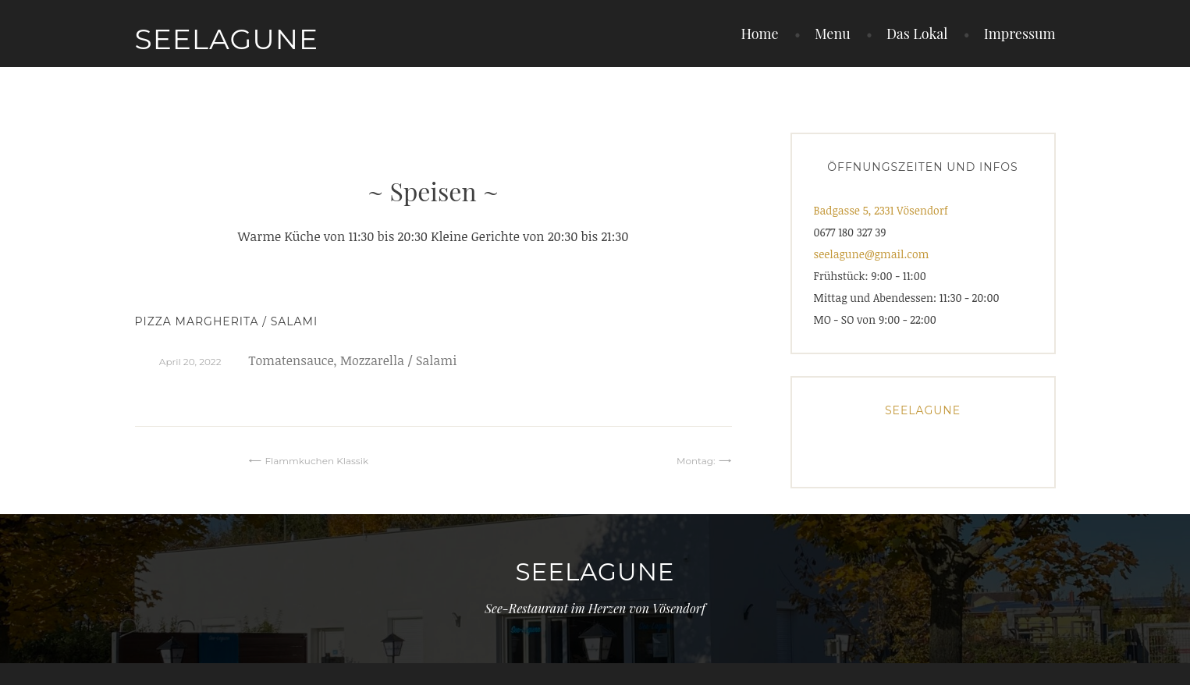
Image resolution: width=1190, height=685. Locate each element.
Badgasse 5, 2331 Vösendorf (881, 210)
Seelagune (227, 39)
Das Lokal (917, 34)
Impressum (1020, 34)
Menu (833, 34)
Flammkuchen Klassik (316, 461)
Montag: (696, 461)
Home (759, 34)
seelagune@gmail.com (871, 254)
